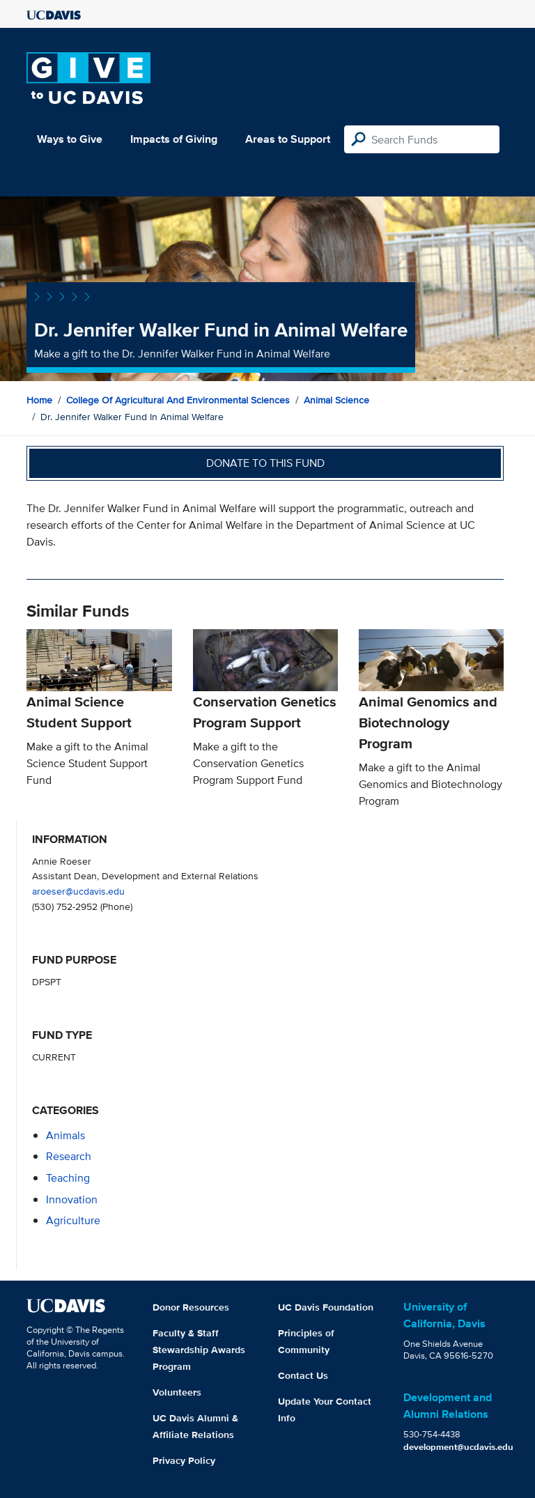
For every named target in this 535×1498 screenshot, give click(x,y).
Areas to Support (287, 139)
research (68, 1156)
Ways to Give (69, 139)
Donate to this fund (265, 463)
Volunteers (177, 1392)
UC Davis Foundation (325, 1307)
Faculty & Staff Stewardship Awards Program (199, 1349)
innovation (72, 1199)
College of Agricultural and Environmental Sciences (178, 400)
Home (39, 400)
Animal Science (336, 400)
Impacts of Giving (173, 139)
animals (65, 1135)
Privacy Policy (184, 1460)
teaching (68, 1178)
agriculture (73, 1220)
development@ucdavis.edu (458, 1446)
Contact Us (303, 1375)
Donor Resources (191, 1307)
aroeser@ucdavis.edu (78, 890)
